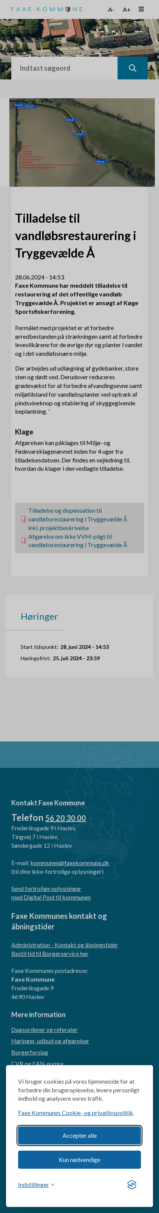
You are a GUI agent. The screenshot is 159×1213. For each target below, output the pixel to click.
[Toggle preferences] (36, 1185)
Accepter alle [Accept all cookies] (80, 1135)
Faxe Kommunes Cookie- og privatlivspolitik (75, 1112)
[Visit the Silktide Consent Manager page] (132, 1185)
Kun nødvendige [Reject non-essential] (79, 1159)
